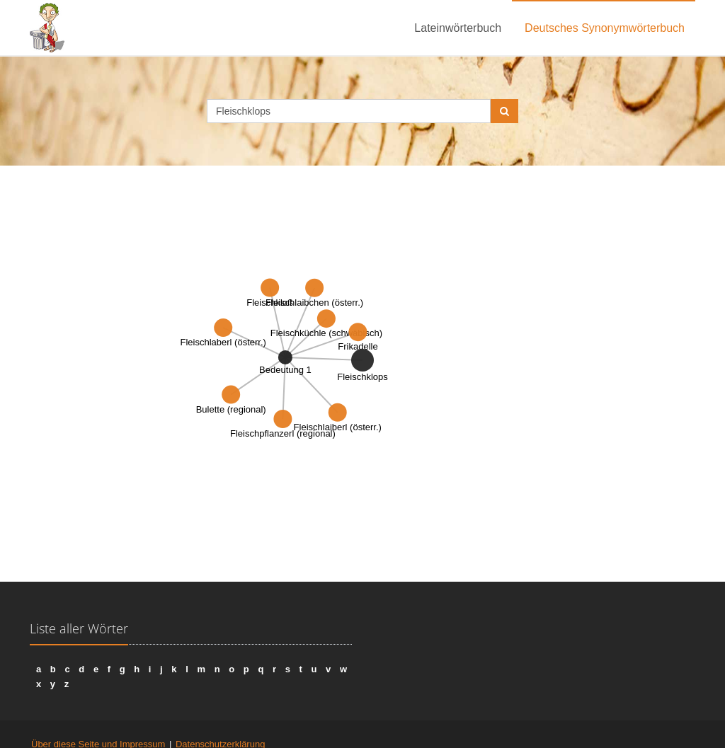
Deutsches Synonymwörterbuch (605, 28)
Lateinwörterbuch (457, 28)
